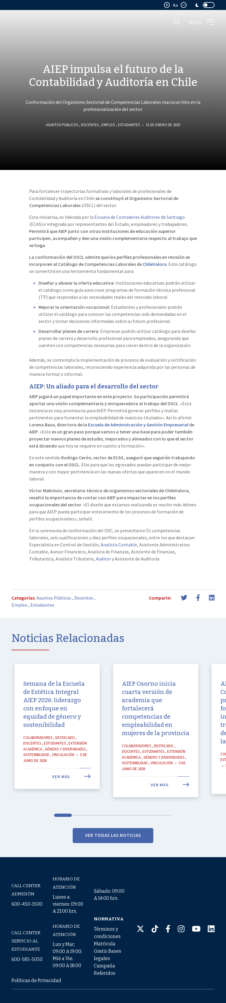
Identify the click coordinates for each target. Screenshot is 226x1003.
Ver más (71, 791)
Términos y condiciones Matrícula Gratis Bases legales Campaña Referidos (107, 951)
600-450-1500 (26, 904)
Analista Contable (119, 545)
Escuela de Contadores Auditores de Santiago (139, 217)
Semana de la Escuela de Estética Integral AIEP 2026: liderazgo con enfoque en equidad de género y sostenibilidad (54, 719)
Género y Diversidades (65, 763)
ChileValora (155, 264)
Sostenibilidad (36, 769)
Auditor (103, 559)
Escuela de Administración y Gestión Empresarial (138, 425)
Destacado (65, 752)
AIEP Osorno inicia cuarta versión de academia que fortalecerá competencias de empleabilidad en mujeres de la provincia (156, 723)
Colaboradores (37, 752)
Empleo (108, 124)
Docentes (90, 124)
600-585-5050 (27, 959)
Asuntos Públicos (62, 124)
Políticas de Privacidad (36, 980)
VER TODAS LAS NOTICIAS (113, 850)
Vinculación (63, 769)
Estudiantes (129, 124)
